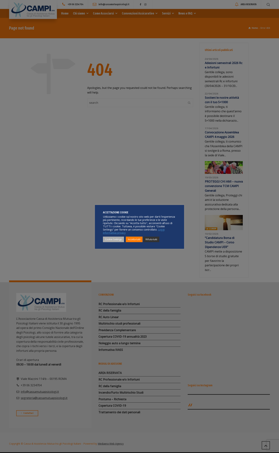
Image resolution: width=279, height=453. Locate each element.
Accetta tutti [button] (134, 239)
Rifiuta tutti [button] (151, 239)
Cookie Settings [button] (113, 239)
